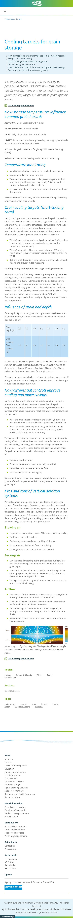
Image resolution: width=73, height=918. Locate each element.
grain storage (10, 704)
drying (7, 706)
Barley (49, 675)
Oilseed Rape (10, 677)
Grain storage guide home (19, 105)
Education (9, 768)
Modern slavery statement (17, 813)
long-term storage (22, 706)
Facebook (12, 859)
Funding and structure (15, 772)
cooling (56, 704)
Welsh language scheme (16, 836)
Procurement (11, 778)
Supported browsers (14, 832)
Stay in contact (13, 886)
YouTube (12, 868)
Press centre (10, 849)
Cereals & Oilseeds (24, 675)
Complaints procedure (15, 807)
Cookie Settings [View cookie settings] (7, 916)
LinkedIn (12, 865)
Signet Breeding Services (16, 787)
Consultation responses (16, 765)
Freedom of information (16, 810)
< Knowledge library (13, 19)
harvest (44, 704)
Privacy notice (11, 816)
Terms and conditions (15, 829)
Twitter (11, 862)
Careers (8, 762)
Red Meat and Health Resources (20, 794)
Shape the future (12, 797)
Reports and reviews (14, 781)
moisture (39, 706)
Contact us (10, 845)
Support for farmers (14, 790)
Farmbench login (12, 784)
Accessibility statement (15, 826)
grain (34, 704)
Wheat (39, 675)
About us (9, 759)
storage (24, 704)
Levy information (12, 775)
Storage (8, 675)
